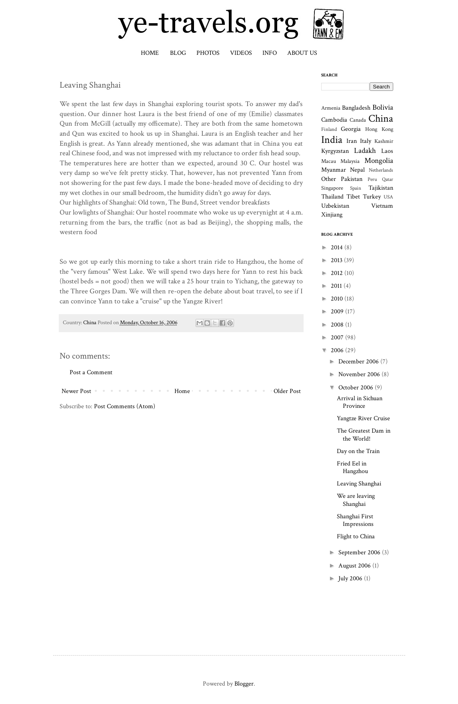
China (89, 322)
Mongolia (378, 161)
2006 (338, 350)
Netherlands (381, 170)
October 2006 (356, 387)
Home (150, 53)
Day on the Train (358, 451)
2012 (337, 273)
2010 (337, 299)
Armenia (330, 108)
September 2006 (360, 552)
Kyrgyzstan (335, 151)
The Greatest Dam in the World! (363, 435)
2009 (338, 311)
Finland (329, 129)
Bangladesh (356, 108)
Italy (365, 141)
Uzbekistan (335, 206)
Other (328, 179)
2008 (338, 325)
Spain (355, 188)
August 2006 (355, 566)
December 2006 (359, 361)
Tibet (353, 197)
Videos (241, 53)
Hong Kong (379, 129)
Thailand (332, 197)
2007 (338, 337)
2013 (337, 260)
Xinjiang (331, 215)
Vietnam (382, 206)
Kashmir (383, 141)
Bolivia (382, 107)
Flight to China (356, 536)
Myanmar (333, 170)
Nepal (357, 170)
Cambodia (334, 120)
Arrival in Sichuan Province (359, 402)
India (331, 139)
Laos (387, 151)
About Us (302, 53)
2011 (337, 286)
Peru (372, 179)
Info (269, 53)
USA (388, 197)
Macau (328, 161)
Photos (208, 53)
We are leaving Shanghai (356, 500)
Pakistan (351, 179)
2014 (337, 247)
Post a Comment (91, 372)
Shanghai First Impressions (355, 520)
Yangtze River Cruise (363, 418)
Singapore (332, 188)
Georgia (351, 129)
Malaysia (350, 161)
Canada (358, 120)
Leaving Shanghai (359, 483)
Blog (178, 53)
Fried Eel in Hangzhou (352, 467)
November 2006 (360, 374)
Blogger (244, 684)
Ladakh (365, 151)
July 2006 (351, 578)
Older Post (287, 391)
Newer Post (76, 391)
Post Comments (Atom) (124, 406)
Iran (351, 141)
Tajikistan (380, 188)
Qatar (387, 179)
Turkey (372, 197)
